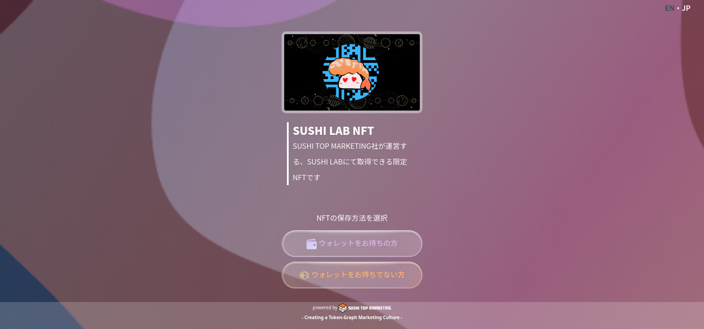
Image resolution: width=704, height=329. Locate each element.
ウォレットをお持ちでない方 (352, 275)
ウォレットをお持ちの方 (352, 243)
